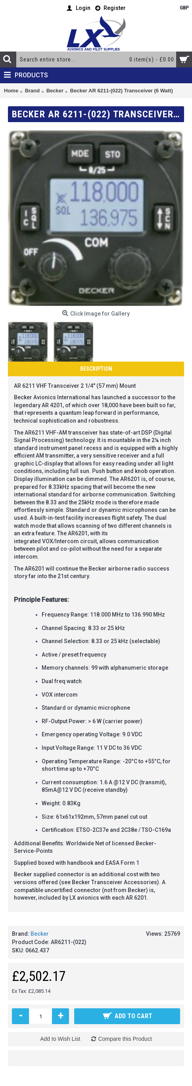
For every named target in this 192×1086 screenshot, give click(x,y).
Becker (40, 934)
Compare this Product (125, 1039)
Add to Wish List (60, 1039)
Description (96, 369)
